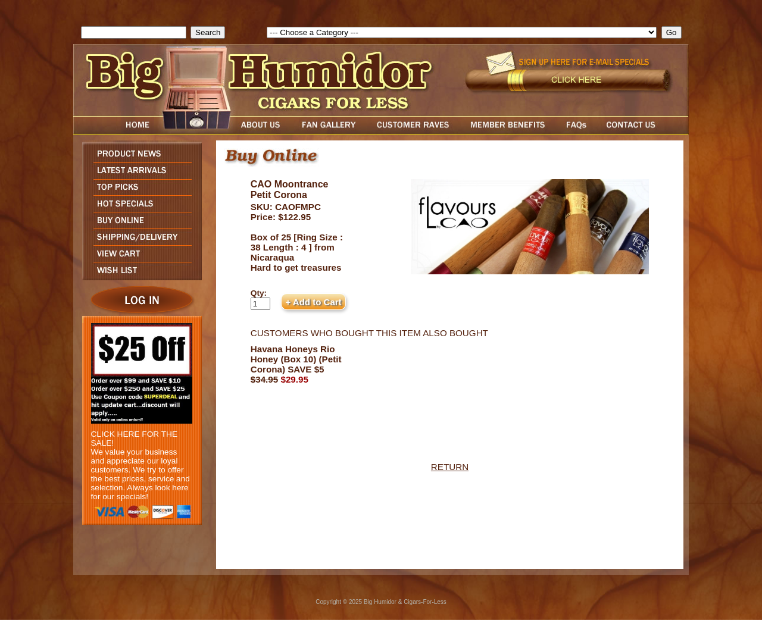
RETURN (450, 467)
